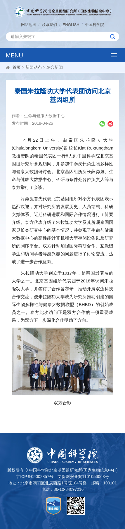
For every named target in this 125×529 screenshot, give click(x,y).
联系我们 (49, 24)
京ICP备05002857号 (34, 476)
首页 (17, 67)
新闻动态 (33, 67)
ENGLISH (71, 24)
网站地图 (28, 24)
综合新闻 (54, 67)
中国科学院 (94, 24)
